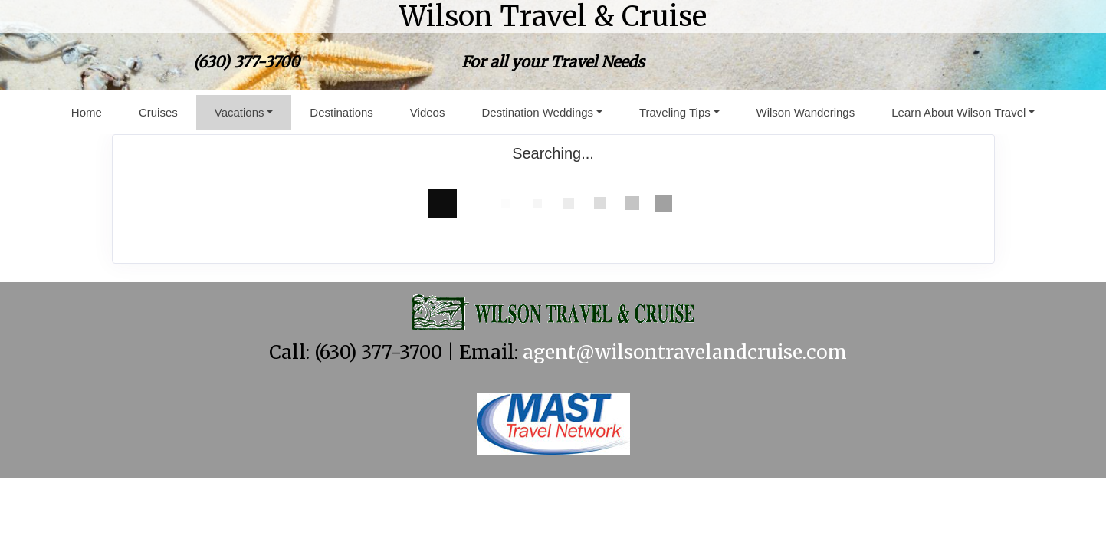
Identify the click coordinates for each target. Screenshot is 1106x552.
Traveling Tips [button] (675, 112)
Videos (427, 112)
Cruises (158, 112)
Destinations (341, 112)
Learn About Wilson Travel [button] (958, 112)
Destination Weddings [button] (537, 112)
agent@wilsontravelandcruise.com (685, 352)
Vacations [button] (239, 112)
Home (86, 112)
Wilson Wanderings (805, 112)
